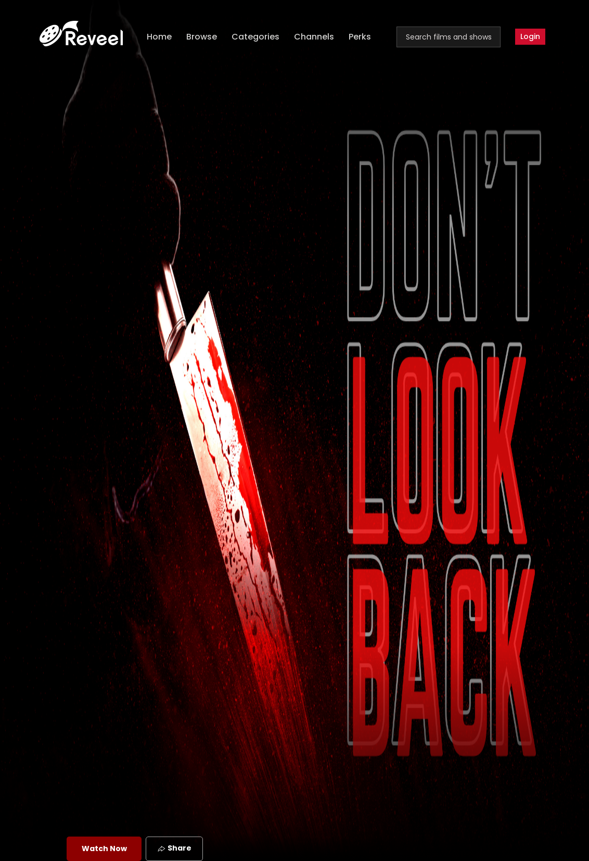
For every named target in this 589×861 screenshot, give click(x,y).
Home (159, 37)
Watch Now (104, 848)
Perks (360, 37)
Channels (314, 37)
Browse (201, 37)
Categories (255, 37)
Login (530, 36)
